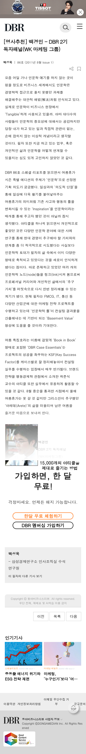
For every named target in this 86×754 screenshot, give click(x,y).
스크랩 (79, 69)
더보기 (71, 69)
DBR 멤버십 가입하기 (43, 525)
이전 (40, 616)
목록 (57, 616)
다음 (73, 616)
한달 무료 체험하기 (43, 516)
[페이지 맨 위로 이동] (74, 709)
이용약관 (9, 704)
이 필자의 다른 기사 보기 (25, 576)
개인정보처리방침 (29, 704)
